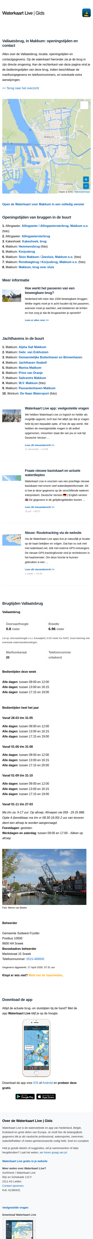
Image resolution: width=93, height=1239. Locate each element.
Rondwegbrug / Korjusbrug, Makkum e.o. (48, 262)
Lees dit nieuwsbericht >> (39, 445)
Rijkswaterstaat (82, 192)
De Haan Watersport (34, 393)
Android (47, 1082)
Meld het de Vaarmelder (45, 975)
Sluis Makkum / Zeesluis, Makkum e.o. (46, 257)
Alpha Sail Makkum (32, 347)
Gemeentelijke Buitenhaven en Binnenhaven (50, 357)
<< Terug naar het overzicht (20, 88)
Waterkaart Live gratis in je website (24, 1161)
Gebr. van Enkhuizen (33, 352)
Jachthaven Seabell (33, 362)
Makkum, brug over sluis (36, 267)
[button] (84, 105)
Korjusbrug (27, 251)
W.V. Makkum (28, 383)
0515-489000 (35, 959)
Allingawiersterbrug (36, 236)
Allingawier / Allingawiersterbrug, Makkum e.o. (55, 225)
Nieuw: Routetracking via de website (53, 533)
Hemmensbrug (29, 246)
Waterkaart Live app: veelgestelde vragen (57, 408)
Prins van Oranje (31, 372)
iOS (35, 1082)
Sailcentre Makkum (32, 378)
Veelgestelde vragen (15, 1207)
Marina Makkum (30, 367)
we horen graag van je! (53, 1152)
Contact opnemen (13, 1185)
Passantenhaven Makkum (37, 388)
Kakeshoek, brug (34, 241)
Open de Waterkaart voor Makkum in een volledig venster (43, 204)
